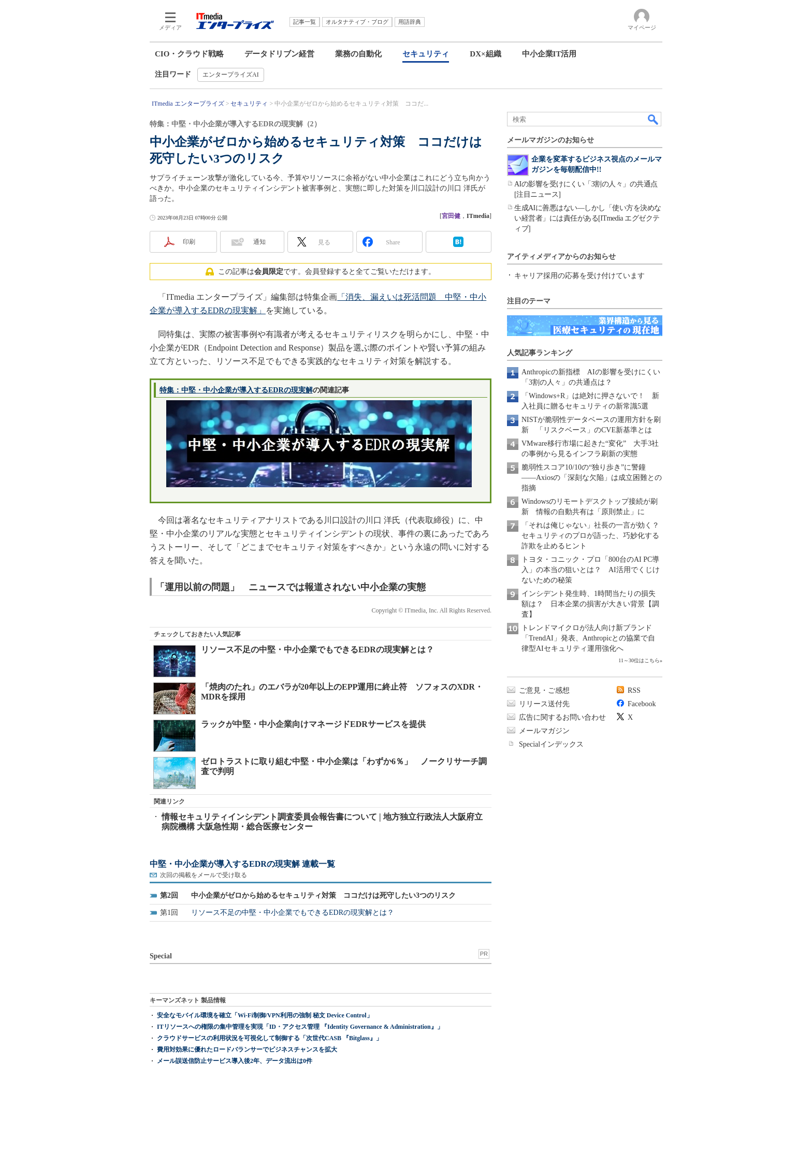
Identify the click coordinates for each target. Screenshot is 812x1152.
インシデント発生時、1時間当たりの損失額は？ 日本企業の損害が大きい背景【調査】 (590, 604)
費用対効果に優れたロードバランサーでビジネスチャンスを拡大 (247, 1049)
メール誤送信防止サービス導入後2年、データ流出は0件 (234, 1060)
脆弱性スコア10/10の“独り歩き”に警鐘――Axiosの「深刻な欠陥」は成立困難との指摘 (591, 477)
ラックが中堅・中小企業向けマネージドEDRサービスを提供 (313, 724)
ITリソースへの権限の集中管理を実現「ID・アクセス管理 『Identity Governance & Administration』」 (300, 1026)
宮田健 (451, 216)
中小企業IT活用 (549, 54)
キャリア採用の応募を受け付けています (579, 276)
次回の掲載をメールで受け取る (203, 875)
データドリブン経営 (279, 54)
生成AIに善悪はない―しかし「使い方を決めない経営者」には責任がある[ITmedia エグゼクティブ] (587, 218)
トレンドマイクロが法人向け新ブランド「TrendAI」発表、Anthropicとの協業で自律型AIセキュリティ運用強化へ (588, 638)
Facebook (642, 704)
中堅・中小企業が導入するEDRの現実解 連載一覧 (242, 863)
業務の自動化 (358, 54)
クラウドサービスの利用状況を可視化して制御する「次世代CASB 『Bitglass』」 (269, 1038)
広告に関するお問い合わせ (562, 717)
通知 (259, 241)
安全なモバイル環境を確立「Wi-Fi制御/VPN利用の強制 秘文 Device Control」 (265, 1015)
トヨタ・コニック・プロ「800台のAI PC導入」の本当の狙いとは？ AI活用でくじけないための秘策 (590, 570)
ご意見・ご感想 (544, 690)
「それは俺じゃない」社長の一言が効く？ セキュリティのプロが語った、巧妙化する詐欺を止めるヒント (593, 535)
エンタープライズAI (230, 74)
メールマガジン (544, 731)
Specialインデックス (551, 744)
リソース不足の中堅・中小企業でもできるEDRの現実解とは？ (317, 649)
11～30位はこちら (639, 660)
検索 (653, 119)
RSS (634, 690)
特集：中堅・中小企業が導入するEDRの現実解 (236, 390)
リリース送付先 (544, 704)
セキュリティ (425, 54)
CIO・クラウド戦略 (189, 54)
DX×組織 (485, 54)
